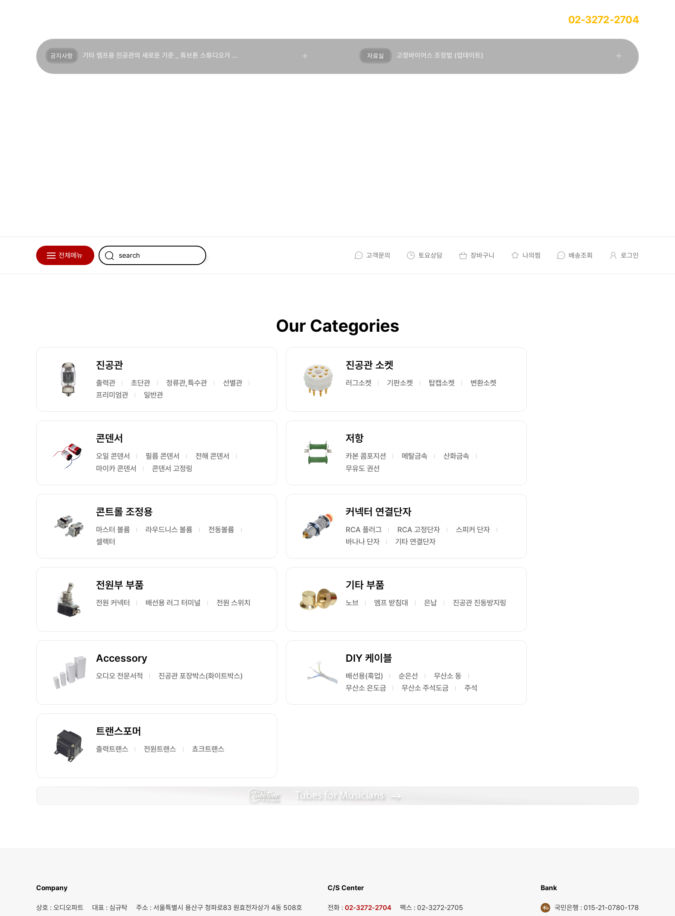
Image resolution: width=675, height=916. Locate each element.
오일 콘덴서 (523, 383)
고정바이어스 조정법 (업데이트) (441, 56)
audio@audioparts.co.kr (188, 830)
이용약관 (344, 899)
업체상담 (120, 19)
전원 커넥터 (115, 555)
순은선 (164, 629)
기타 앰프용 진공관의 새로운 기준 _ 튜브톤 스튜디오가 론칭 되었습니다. (181, 56)
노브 (307, 555)
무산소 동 (111, 641)
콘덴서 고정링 (526, 407)
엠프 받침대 (349, 555)
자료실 (376, 56)
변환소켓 (359, 395)
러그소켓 (314, 383)
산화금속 (110, 481)
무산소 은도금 (164, 641)
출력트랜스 (317, 629)
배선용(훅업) (116, 629)
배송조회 (573, 255)
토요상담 (423, 255)
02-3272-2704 (603, 19)
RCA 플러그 (523, 469)
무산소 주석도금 (122, 653)
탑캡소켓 (314, 395)
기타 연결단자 (526, 493)
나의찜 (524, 255)
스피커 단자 (523, 481)
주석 (171, 653)
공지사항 (62, 56)
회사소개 (61, 19)
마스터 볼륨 (318, 469)
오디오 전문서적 (529, 555)
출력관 (107, 383)
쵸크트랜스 (317, 641)
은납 (392, 555)
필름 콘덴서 (576, 383)
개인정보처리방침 (401, 899)
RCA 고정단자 (582, 469)
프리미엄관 (114, 407)
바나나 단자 (576, 481)
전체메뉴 (71, 255)
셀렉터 (355, 481)
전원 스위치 (115, 567)
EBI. (157, 899)
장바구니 (475, 255)
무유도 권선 (160, 481)
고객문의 (370, 255)
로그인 (622, 255)
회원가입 (295, 19)
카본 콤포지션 (118, 469)
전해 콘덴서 (523, 395)
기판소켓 (359, 383)
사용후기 (237, 19)
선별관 (168, 395)
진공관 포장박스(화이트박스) (549, 567)
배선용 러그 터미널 (179, 555)
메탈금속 (171, 469)
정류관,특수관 (118, 395)
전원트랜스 (369, 629)
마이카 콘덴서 (579, 395)
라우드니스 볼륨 (379, 469)
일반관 (159, 407)
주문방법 (178, 19)
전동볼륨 (314, 481)
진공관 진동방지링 (328, 567)
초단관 (145, 383)
